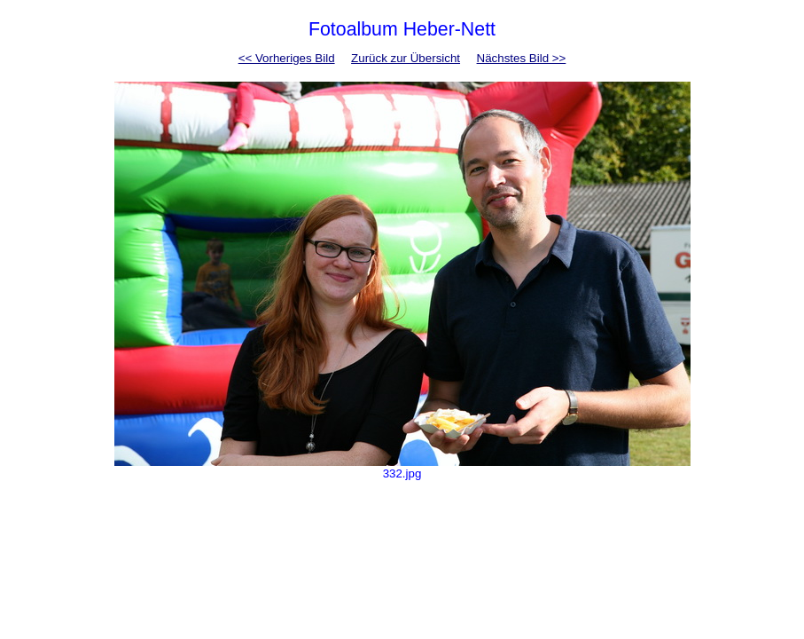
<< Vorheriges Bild (286, 58)
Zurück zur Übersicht (405, 58)
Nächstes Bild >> (521, 58)
